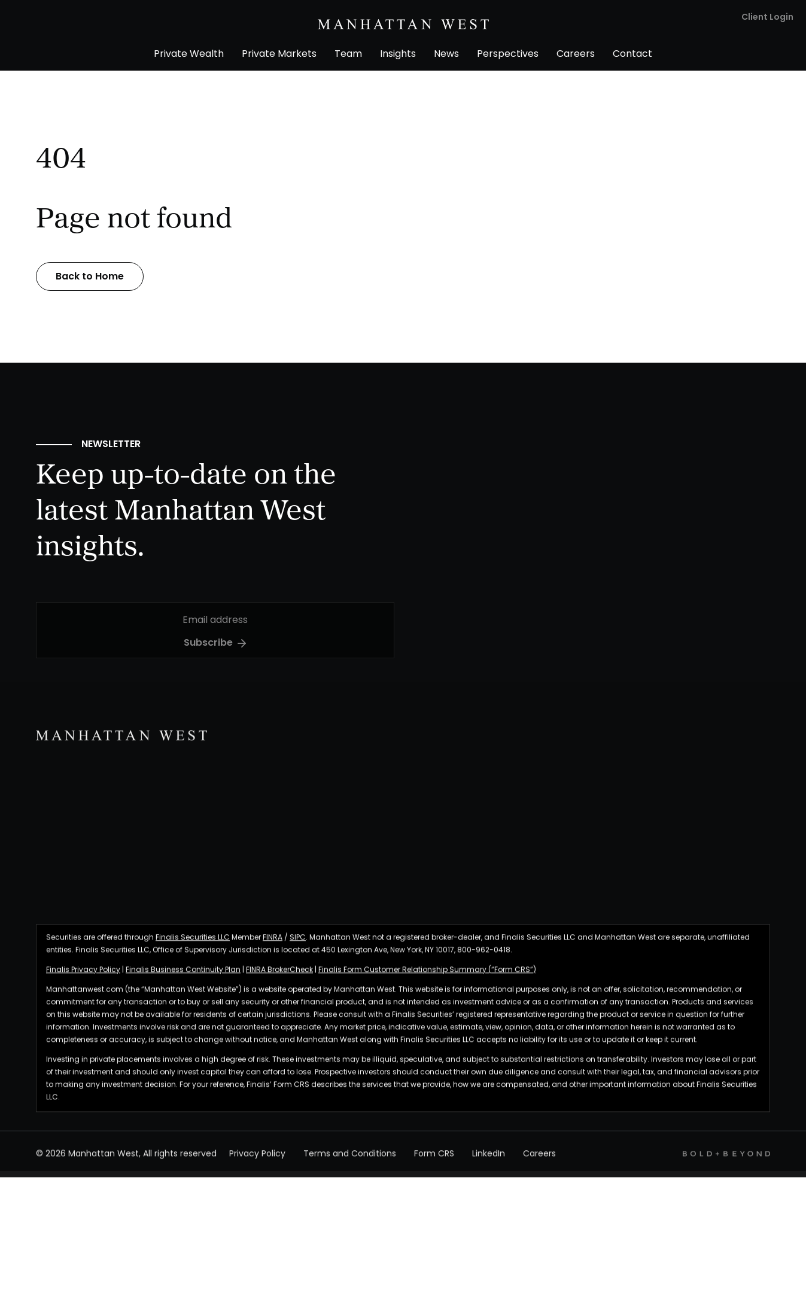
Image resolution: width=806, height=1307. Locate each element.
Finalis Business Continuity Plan (183, 976)
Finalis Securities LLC (193, 943)
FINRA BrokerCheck (279, 976)
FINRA (272, 943)
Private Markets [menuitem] (279, 54)
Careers (539, 1160)
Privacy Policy (257, 1160)
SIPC (298, 943)
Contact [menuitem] (632, 54)
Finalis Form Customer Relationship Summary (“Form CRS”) (427, 976)
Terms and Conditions (349, 1160)
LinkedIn (488, 1160)
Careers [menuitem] (575, 54)
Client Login (767, 17)
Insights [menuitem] (398, 54)
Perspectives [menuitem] (508, 54)
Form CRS (434, 1160)
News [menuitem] (446, 54)
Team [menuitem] (348, 54)
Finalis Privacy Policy (83, 976)
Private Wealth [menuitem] (189, 54)
